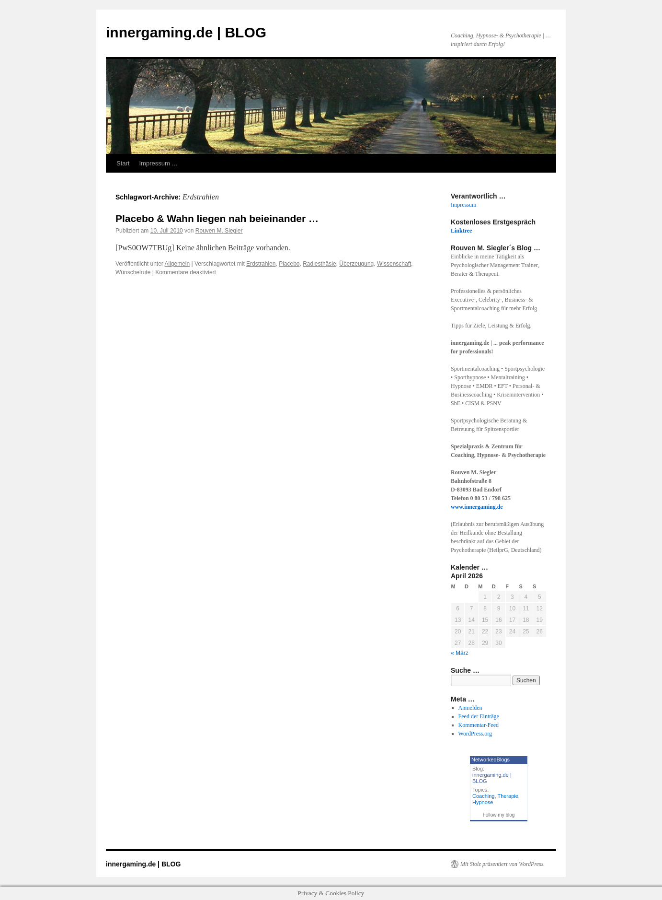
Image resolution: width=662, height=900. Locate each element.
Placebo (289, 263)
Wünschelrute (132, 272)
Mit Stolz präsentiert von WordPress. (502, 864)
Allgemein (177, 263)
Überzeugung (356, 263)
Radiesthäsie (319, 263)
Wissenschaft (394, 263)
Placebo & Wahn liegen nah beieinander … (217, 218)
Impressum (463, 204)
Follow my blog (499, 815)
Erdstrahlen (260, 263)
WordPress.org (475, 733)
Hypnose (482, 802)
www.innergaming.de (477, 506)
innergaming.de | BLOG (186, 32)
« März (459, 653)
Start (122, 163)
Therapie (507, 796)
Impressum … (158, 163)
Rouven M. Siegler (219, 230)
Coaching (483, 796)
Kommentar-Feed (478, 725)
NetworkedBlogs (490, 759)
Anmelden (470, 707)
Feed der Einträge (478, 716)
